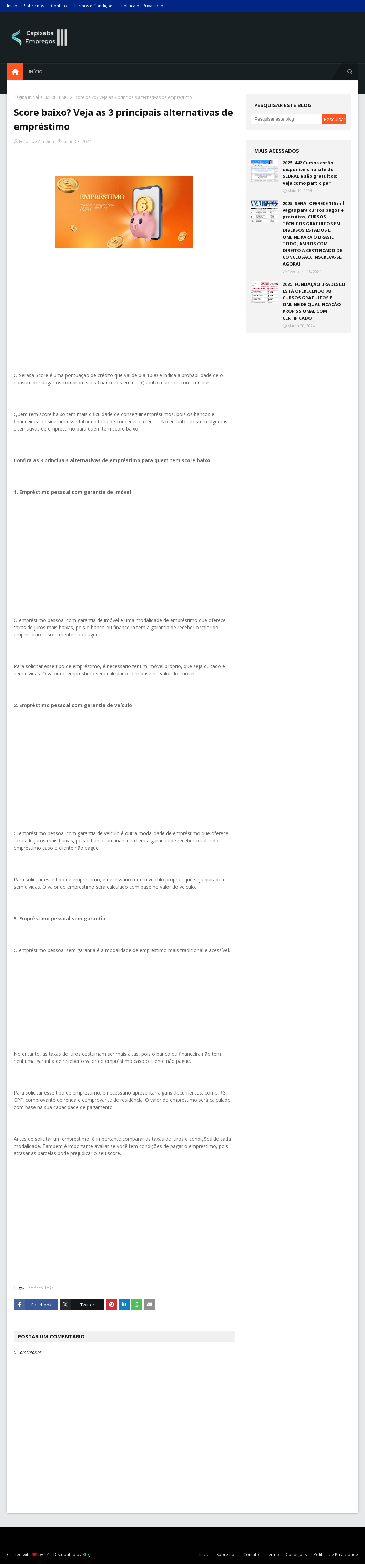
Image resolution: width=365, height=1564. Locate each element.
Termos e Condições (94, 6)
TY (46, 1554)
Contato (59, 6)
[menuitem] (15, 71)
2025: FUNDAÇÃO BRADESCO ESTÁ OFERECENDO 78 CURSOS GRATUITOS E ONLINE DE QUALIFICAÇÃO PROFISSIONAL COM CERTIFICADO (314, 301)
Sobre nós (34, 6)
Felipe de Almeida (36, 141)
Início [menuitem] (36, 72)
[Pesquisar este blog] (286, 119)
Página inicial (26, 97)
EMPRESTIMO (56, 97)
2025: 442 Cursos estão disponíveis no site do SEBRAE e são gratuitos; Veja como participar (310, 172)
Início (12, 6)
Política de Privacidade (143, 6)
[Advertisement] (124, 318)
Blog (86, 1554)
